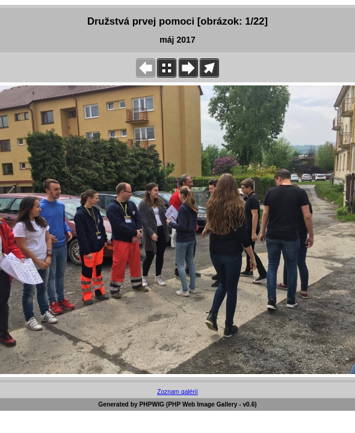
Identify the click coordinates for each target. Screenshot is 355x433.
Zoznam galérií (177, 391)
